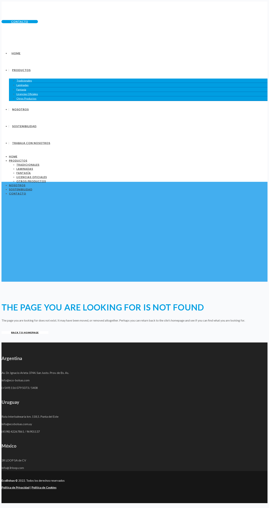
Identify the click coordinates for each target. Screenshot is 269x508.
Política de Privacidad (15, 487)
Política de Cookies (44, 487)
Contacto (19, 21)
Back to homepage (25, 332)
